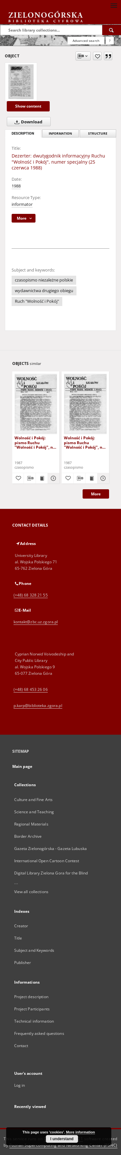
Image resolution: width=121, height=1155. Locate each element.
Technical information (34, 1021)
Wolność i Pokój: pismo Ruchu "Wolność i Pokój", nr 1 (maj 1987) (84, 442)
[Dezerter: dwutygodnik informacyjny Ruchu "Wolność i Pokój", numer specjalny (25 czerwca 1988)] (21, 81)
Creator (21, 926)
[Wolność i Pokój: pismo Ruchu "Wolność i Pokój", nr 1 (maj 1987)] (85, 404)
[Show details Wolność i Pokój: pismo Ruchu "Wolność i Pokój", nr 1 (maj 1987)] (102, 478)
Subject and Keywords (34, 950)
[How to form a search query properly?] (110, 40)
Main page (22, 766)
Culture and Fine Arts (33, 799)
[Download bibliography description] (29, 478)
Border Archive (28, 836)
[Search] (111, 30)
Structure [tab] (97, 133)
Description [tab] (23, 133)
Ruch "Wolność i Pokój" (37, 301)
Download (27, 122)
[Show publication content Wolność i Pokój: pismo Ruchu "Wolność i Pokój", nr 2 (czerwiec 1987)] (41, 478)
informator (22, 204)
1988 (16, 186)
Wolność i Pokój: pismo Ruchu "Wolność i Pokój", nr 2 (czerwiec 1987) (35, 442)
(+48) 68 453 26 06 (31, 689)
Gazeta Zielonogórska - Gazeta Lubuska (50, 848)
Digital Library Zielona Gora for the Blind (51, 873)
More (96, 494)
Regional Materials (31, 824)
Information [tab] (60, 133)
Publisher (22, 962)
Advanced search (86, 40)
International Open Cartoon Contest (46, 861)
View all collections (31, 891)
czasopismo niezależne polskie (44, 280)
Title (18, 938)
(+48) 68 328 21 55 (31, 595)
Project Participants (32, 1009)
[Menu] (113, 5)
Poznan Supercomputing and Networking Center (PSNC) (63, 1145)
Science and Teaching (34, 812)
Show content (28, 106)
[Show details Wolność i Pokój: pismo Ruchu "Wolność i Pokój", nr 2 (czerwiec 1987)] (52, 478)
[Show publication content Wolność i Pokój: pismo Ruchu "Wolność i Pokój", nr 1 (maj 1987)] (91, 478)
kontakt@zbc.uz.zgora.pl (36, 622)
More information (80, 1132)
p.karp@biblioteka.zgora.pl (38, 705)
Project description (31, 996)
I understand (62, 1139)
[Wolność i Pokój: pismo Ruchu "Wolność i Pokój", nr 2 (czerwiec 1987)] (36, 404)
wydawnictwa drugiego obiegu (44, 290)
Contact (21, 1045)
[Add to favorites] (97, 56)
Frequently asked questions (39, 1033)
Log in (19, 1085)
